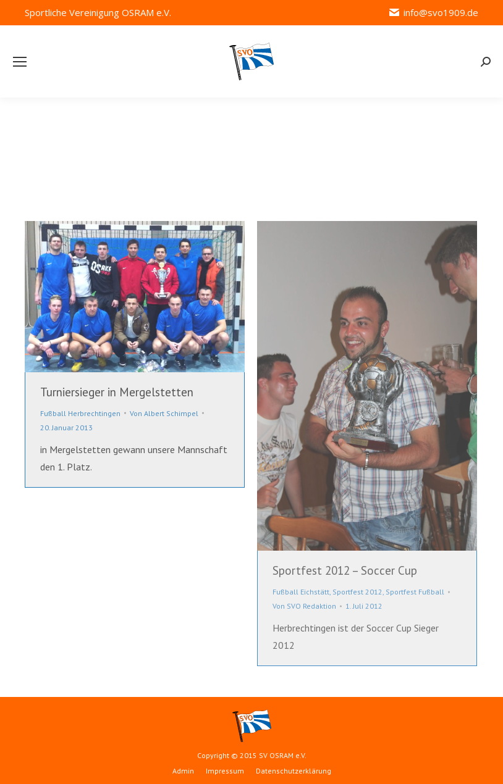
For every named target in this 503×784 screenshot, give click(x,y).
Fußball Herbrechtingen (80, 413)
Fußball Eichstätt (301, 591)
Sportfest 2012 (357, 591)
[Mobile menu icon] (19, 61)
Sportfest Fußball (415, 591)
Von (164, 413)
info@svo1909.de (433, 12)
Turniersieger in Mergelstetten (116, 392)
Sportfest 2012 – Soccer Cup (345, 570)
